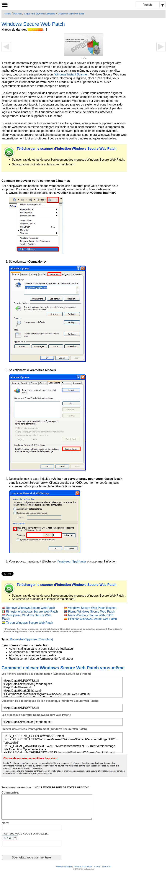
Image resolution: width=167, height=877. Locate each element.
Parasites (17, 13)
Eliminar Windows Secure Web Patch (92, 619)
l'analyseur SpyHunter (72, 561)
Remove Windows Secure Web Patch (30, 607)
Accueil (7, 13)
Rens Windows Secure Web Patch (90, 615)
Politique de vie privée (83, 872)
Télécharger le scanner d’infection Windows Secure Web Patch (67, 148)
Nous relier (106, 872)
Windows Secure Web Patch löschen (92, 607)
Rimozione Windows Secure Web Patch (32, 611)
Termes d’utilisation (64, 872)
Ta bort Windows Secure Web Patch (29, 622)
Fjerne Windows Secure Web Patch (91, 611)
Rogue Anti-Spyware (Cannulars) (39, 13)
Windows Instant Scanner (71, 74)
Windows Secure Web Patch (71, 13)
